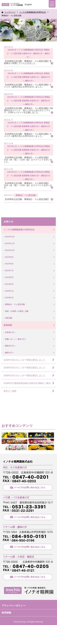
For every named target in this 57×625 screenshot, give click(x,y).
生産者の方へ (27, 53)
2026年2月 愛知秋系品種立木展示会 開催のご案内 (27, 383)
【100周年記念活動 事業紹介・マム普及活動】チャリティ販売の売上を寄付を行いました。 (28, 86)
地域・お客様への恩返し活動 (16, 311)
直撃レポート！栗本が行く (16, 339)
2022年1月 (12, 123)
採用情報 (6, 612)
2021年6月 (9, 264)
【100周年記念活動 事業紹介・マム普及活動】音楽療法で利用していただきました (28, 62)
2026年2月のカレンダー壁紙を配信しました (24, 375)
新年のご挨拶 (10, 391)
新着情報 (25, 77)
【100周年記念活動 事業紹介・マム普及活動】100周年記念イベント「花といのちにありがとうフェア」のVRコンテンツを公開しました (28, 110)
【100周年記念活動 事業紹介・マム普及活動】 (26, 199)
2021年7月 (9, 270)
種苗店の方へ (38, 53)
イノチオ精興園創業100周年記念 (30, 50)
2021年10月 (10, 237)
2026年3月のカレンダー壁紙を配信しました (24, 367)
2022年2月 (12, 50)
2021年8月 (9, 277)
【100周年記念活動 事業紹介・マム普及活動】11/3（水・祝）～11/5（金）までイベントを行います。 (28, 185)
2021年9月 (9, 284)
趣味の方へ (29, 81)
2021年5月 (9, 257)
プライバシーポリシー (14, 605)
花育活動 (8, 318)
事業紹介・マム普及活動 (26, 195)
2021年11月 (12, 97)
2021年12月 (10, 250)
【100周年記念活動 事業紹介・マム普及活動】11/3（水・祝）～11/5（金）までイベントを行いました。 (28, 159)
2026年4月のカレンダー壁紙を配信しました (24, 360)
